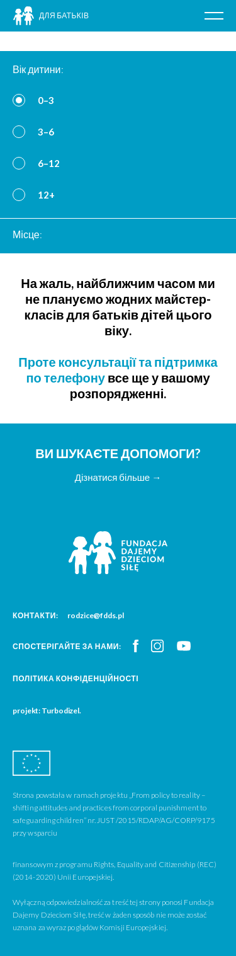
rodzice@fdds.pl (95, 615)
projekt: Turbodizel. (47, 710)
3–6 (46, 131)
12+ (46, 194)
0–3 (46, 100)
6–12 (49, 163)
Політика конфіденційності (75, 678)
